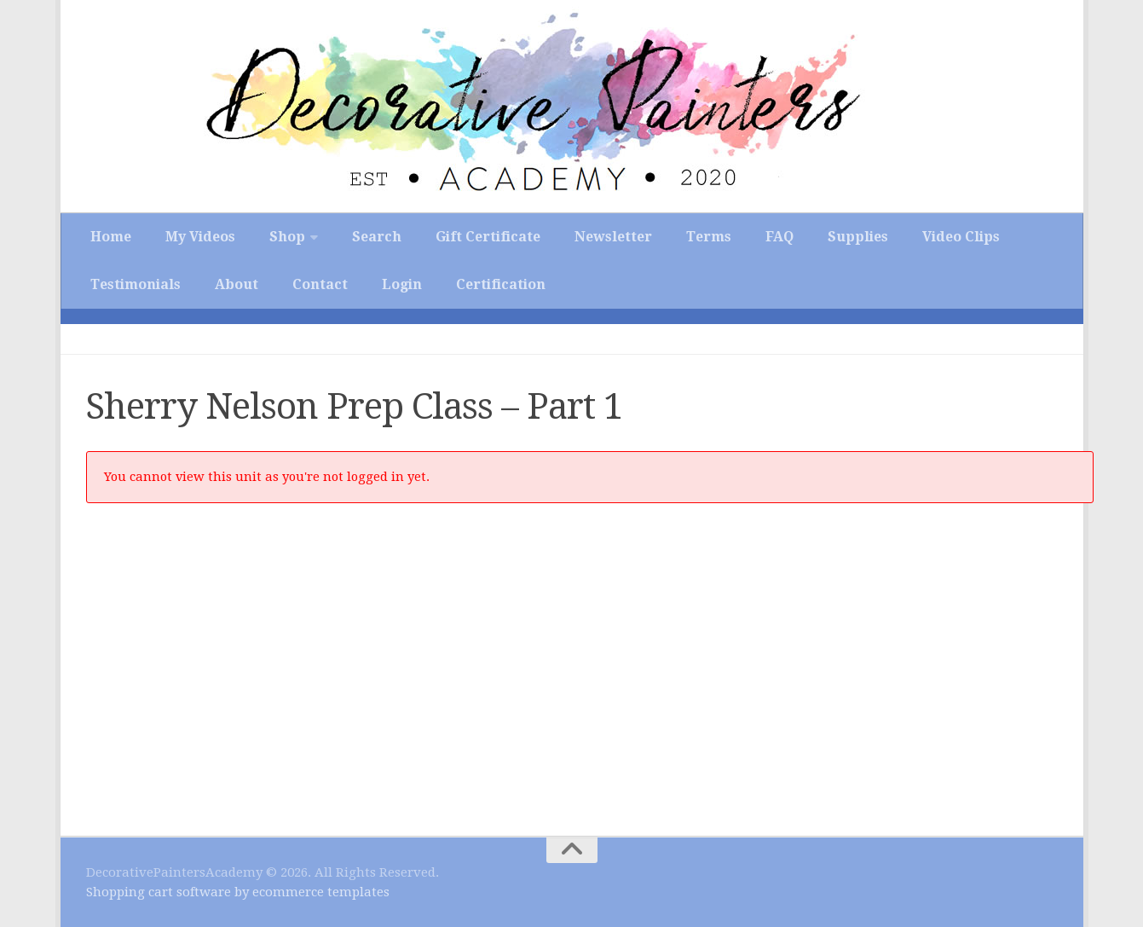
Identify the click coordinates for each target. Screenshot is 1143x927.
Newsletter (613, 237)
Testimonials (135, 284)
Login (402, 284)
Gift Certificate (488, 237)
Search (376, 237)
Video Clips (961, 237)
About (236, 284)
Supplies (858, 237)
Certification (501, 284)
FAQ (779, 237)
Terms (708, 237)
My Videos (200, 237)
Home (110, 237)
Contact (320, 284)
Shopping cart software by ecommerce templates (238, 892)
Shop (287, 237)
